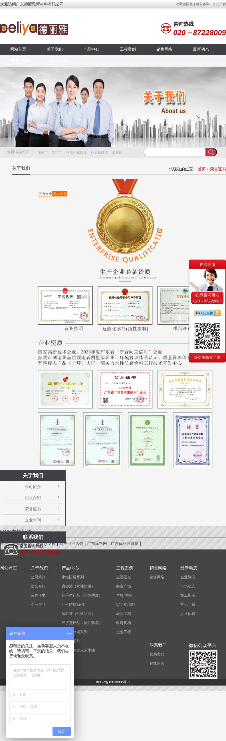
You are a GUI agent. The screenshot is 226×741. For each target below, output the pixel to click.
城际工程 (123, 613)
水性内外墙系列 (75, 632)
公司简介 (33, 486)
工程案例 (128, 49)
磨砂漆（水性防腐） (78, 586)
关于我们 (55, 49)
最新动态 (201, 49)
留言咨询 (202, 4)
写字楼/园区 (126, 604)
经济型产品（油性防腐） (82, 623)
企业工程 (123, 632)
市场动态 (187, 586)
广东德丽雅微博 (125, 543)
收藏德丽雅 (184, 4)
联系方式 (157, 654)
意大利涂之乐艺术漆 (78, 650)
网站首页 (18, 49)
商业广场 (123, 586)
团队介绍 (33, 497)
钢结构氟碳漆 (76, 153)
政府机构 (123, 623)
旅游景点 (123, 577)
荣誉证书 (218, 169)
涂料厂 (57, 153)
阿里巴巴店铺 (71, 543)
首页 (202, 169)
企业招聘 (219, 4)
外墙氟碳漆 (99, 153)
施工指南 (187, 595)
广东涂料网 (97, 543)
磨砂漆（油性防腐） (78, 613)
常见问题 (187, 604)
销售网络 (164, 49)
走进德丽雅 (20, 61)
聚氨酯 (117, 153)
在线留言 (157, 663)
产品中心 (91, 49)
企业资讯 (187, 577)
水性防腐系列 (73, 577)
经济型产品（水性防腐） (82, 595)
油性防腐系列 (73, 604)
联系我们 (59, 61)
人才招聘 (187, 613)
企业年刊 (33, 520)
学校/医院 (124, 595)
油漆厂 (42, 153)
